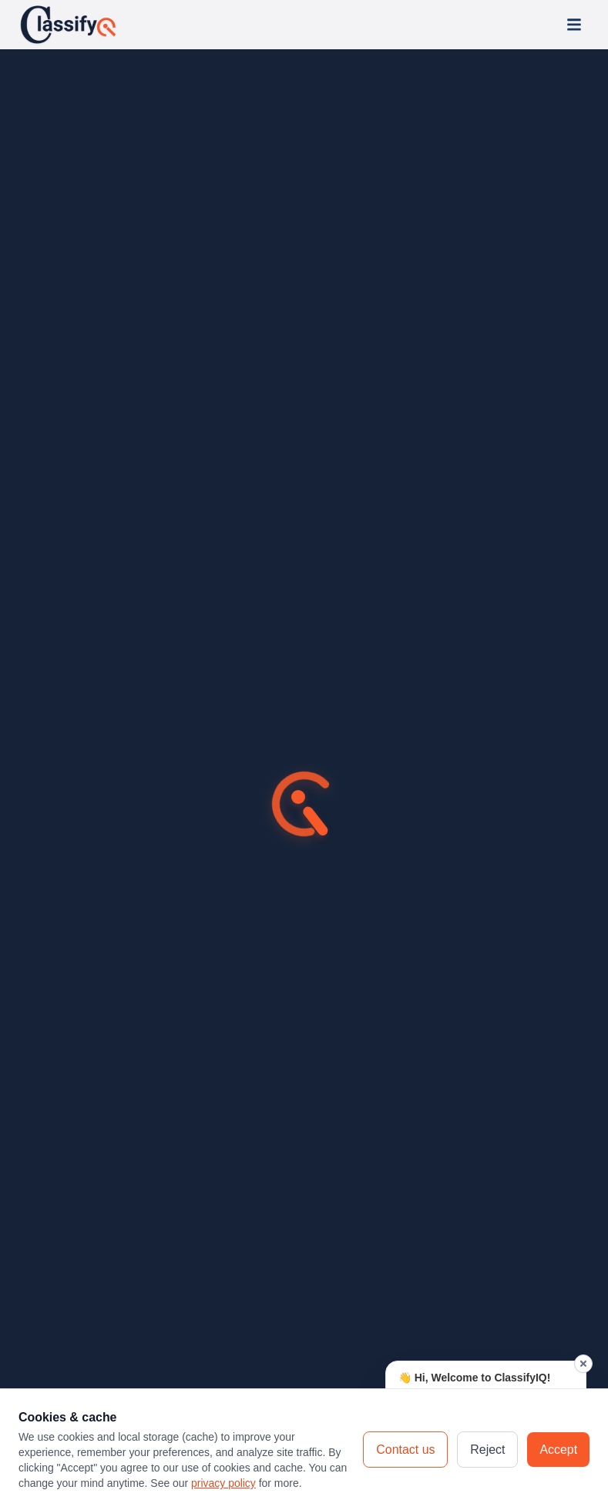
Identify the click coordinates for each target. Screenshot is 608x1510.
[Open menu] (574, 24)
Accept (558, 1449)
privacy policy (223, 1483)
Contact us (405, 1449)
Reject (487, 1449)
